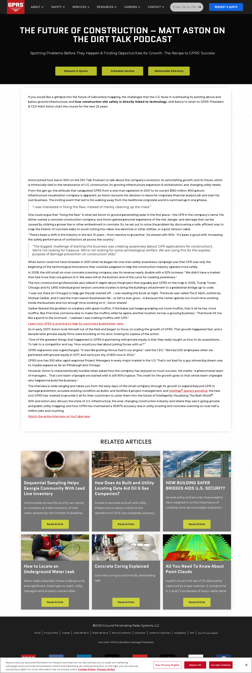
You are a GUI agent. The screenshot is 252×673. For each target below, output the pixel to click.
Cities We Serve (81, 632)
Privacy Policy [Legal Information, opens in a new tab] (106, 669)
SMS (192, 632)
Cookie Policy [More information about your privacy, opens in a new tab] (87, 669)
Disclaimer (140, 632)
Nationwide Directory (169, 71)
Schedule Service (122, 71)
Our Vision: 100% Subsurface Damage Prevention (126, 642)
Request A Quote (226, 7)
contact (154, 7)
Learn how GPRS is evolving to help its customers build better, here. (76, 323)
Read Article (55, 524)
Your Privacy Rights (208, 633)
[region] (126, 665)
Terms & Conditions (121, 632)
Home (37, 632)
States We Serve (100, 632)
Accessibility (180, 632)
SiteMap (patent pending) (188, 391)
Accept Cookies (221, 664)
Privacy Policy (51, 632)
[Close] (246, 665)
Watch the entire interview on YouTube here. (59, 416)
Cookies (66, 632)
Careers (130, 7)
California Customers (159, 632)
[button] (37, 7)
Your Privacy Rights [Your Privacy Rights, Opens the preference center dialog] (167, 664)
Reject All (195, 664)
